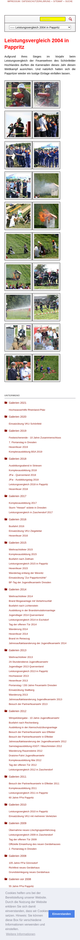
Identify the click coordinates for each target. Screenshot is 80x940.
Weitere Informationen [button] (20, 934)
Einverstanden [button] (61, 913)
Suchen (70, 19)
